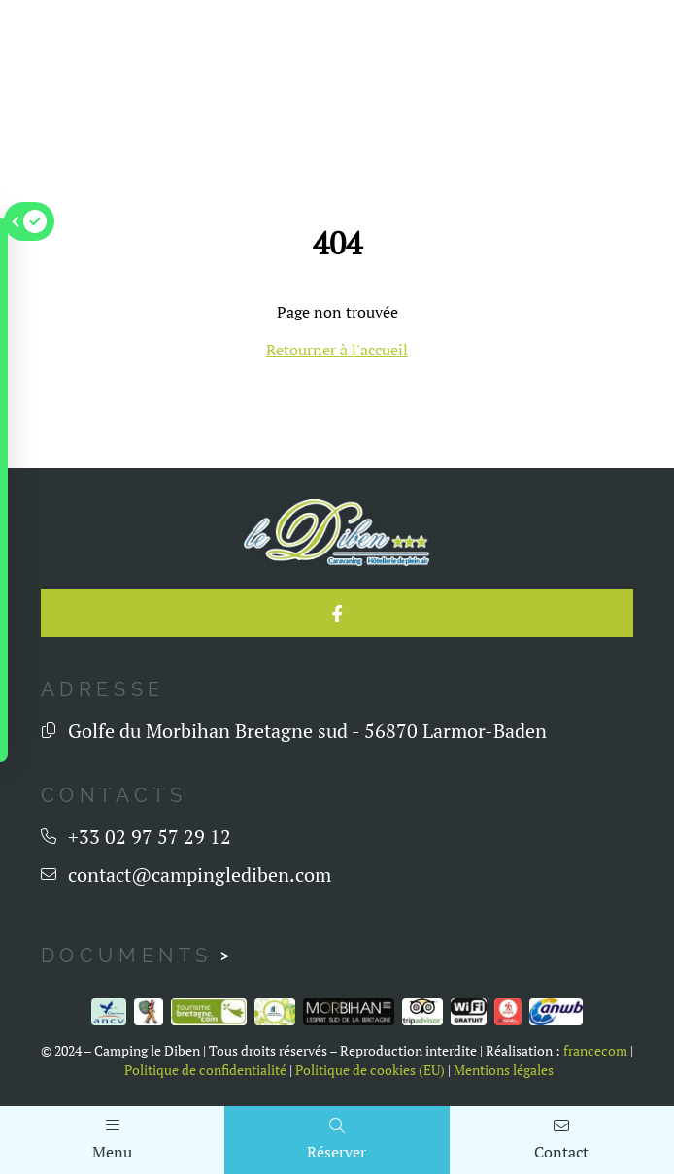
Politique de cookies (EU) (370, 1070)
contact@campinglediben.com (199, 874)
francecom (595, 1050)
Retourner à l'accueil (337, 349)
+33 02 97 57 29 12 (149, 836)
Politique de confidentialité (205, 1070)
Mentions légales (504, 1070)
